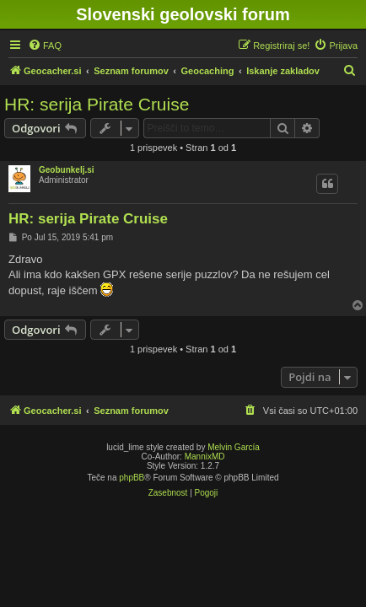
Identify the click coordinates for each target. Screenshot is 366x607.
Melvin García (233, 447)
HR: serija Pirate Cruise (96, 104)
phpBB (131, 477)
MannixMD (205, 456)
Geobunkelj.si (66, 170)
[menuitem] (45, 45)
